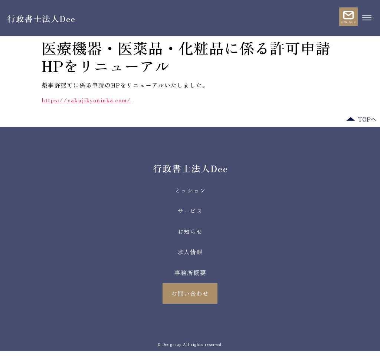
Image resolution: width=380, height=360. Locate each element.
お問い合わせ (190, 293)
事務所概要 (190, 272)
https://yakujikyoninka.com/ (86, 99)
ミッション (190, 190)
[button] (366, 18)
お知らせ (190, 231)
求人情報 (190, 251)
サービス (190, 210)
